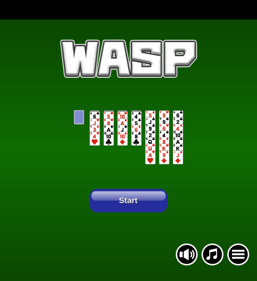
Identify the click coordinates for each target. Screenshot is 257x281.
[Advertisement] (128, 10)
